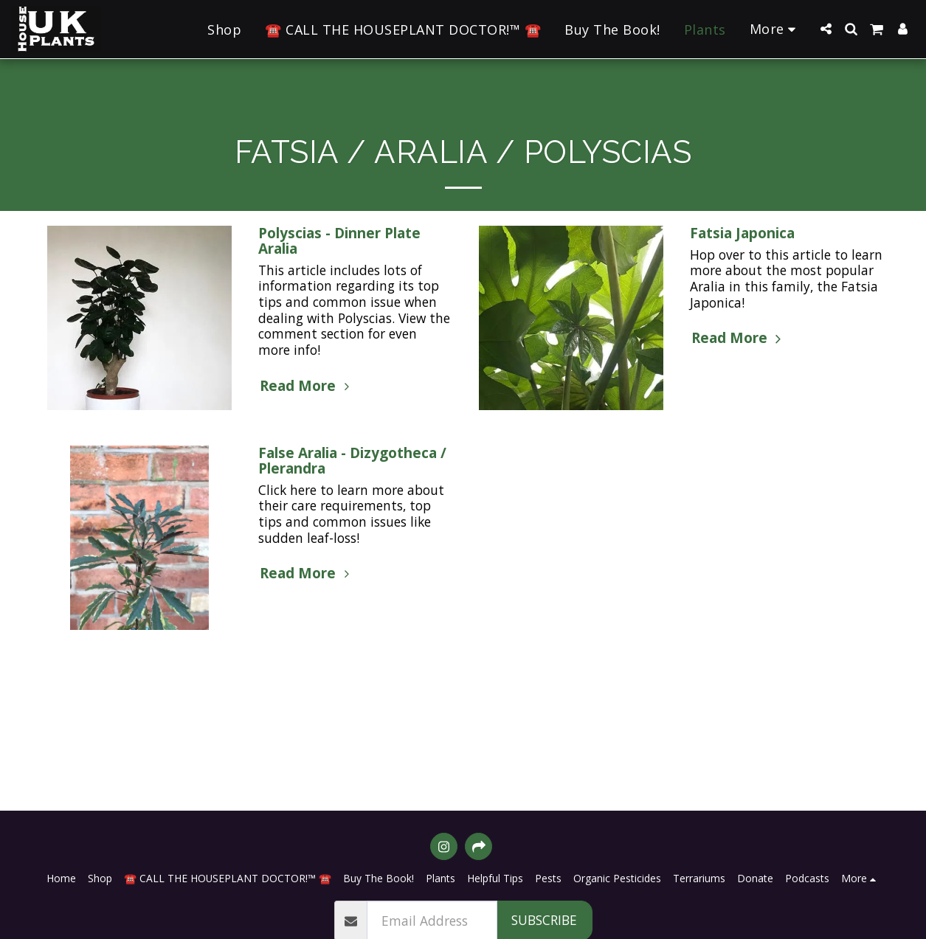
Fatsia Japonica (742, 233)
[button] (825, 28)
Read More (306, 385)
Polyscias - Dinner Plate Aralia (339, 241)
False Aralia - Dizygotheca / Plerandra (352, 460)
